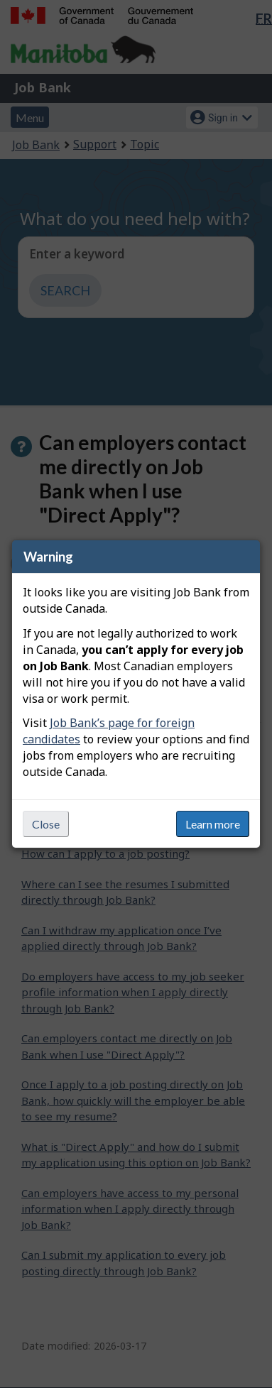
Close (46, 824)
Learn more (212, 824)
